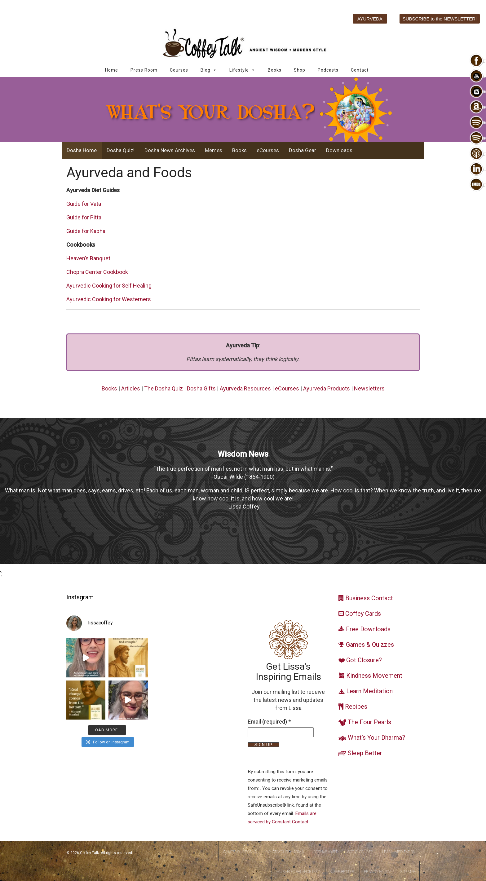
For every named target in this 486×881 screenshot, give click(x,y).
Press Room (143, 70)
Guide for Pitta (83, 217)
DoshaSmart (325, 852)
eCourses (268, 150)
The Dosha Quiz (163, 388)
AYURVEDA (369, 18)
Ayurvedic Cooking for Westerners (108, 299)
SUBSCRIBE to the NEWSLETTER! (440, 18)
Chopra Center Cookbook (97, 272)
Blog (209, 70)
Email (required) (269, 721)
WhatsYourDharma (285, 852)
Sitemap (407, 872)
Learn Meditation (399, 852)
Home (111, 70)
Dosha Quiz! (121, 150)
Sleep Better (341, 872)
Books (274, 70)
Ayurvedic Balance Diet (298, 872)
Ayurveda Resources (245, 388)
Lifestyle (242, 70)
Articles (130, 388)
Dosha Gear (302, 150)
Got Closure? (360, 852)
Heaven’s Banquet (88, 258)
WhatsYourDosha (240, 852)
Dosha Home (82, 150)
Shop (299, 70)
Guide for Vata (83, 203)
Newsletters (369, 388)
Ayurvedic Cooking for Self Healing (109, 285)
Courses (179, 70)
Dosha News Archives (169, 150)
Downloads (339, 150)
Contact (360, 70)
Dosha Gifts (201, 388)
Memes (213, 150)
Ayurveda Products (326, 388)
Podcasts (328, 70)
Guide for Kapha (85, 231)
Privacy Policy (377, 872)
